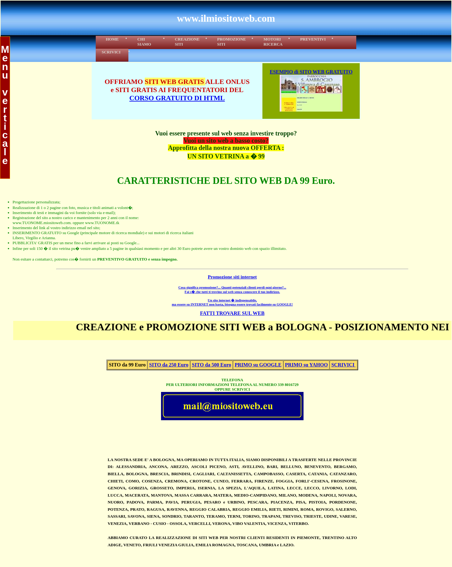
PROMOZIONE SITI (231, 42)
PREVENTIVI (313, 39)
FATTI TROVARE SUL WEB (232, 313)
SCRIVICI (112, 52)
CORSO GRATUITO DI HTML (177, 98)
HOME (111, 39)
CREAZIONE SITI (187, 42)
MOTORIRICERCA (272, 42)
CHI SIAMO (147, 42)
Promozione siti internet (232, 276)
